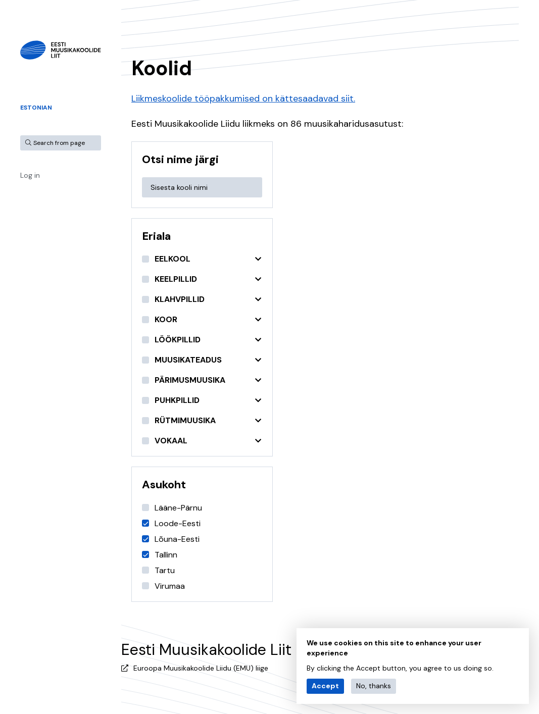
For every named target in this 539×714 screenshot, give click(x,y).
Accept (325, 685)
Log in (30, 175)
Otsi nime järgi (180, 159)
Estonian (36, 108)
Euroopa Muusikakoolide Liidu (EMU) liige (200, 668)
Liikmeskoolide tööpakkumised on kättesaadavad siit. (243, 98)
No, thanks (373, 685)
